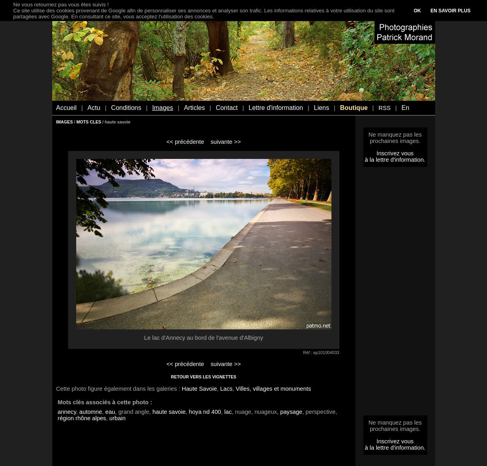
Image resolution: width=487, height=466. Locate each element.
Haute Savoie (199, 389)
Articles (194, 107)
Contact (227, 107)
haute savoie (168, 412)
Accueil (66, 107)
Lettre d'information (275, 107)
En (405, 107)
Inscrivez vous (395, 153)
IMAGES (64, 121)
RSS (384, 108)
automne (90, 412)
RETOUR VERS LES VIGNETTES (204, 376)
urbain (117, 418)
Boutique (353, 107)
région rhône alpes (82, 418)
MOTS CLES (88, 121)
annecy (67, 412)
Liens (321, 107)
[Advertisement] (395, 293)
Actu (93, 107)
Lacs (226, 389)
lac (228, 412)
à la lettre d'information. (395, 160)
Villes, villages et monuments (273, 389)
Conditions (126, 107)
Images (162, 107)
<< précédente (185, 142)
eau (110, 412)
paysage (291, 412)
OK (417, 11)
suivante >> (226, 142)
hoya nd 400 (205, 412)
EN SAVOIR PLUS (450, 11)
